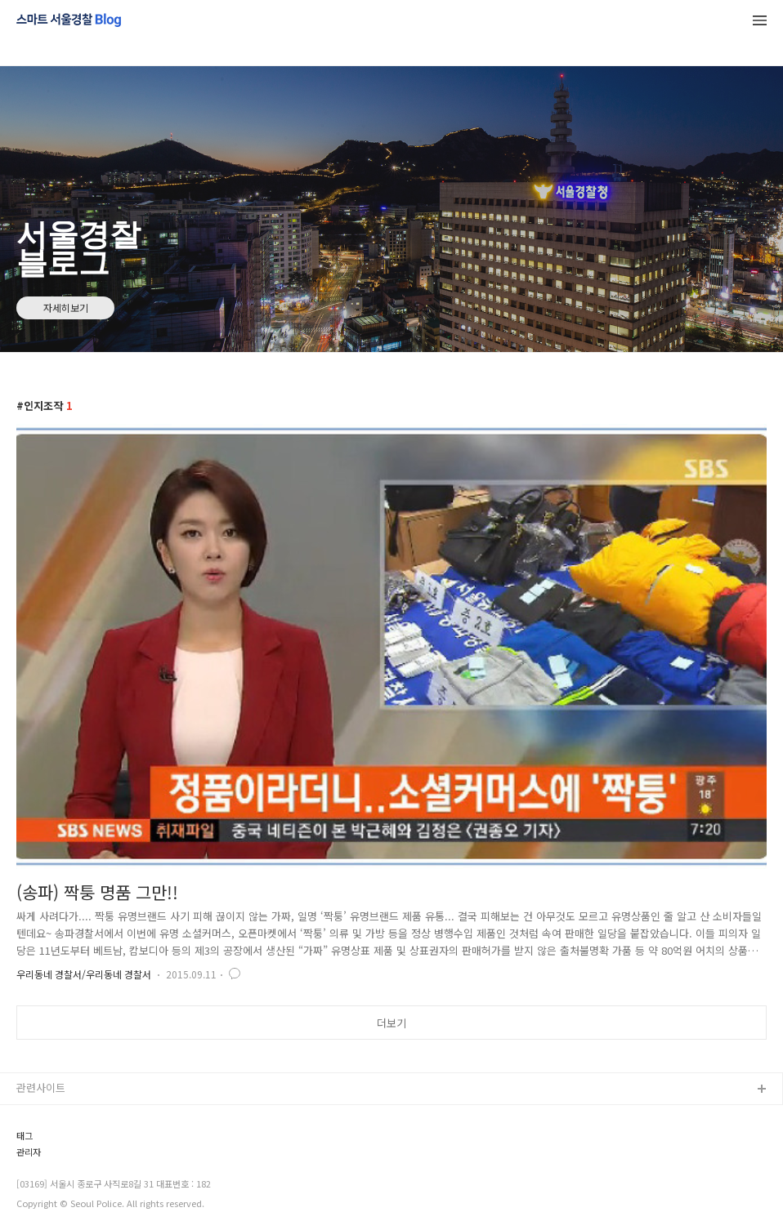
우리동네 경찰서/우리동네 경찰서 (83, 974)
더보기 (391, 1023)
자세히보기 (65, 307)
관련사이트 (40, 1087)
